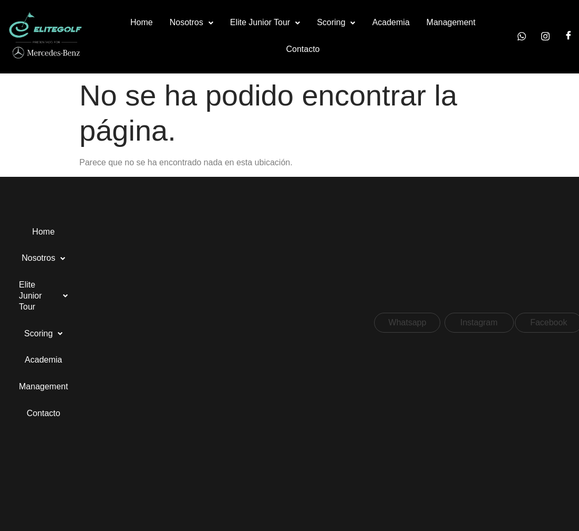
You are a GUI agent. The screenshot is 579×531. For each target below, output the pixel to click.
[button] (191, 22)
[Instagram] (545, 36)
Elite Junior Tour (265, 22)
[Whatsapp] (522, 36)
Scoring (336, 22)
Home (141, 22)
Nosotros (191, 22)
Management (451, 22)
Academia (390, 22)
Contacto (302, 49)
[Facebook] (568, 36)
